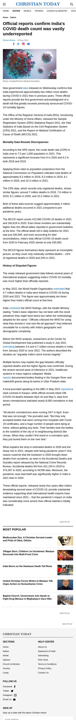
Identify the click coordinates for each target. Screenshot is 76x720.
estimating (9, 346)
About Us (42, 644)
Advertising (43, 653)
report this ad (65, 522)
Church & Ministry (57, 11)
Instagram (10, 692)
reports (7, 377)
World (27, 11)
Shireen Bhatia (9, 40)
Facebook (9, 684)
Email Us (9, 696)
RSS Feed (43, 657)
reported (66, 389)
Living (5, 670)
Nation (16, 11)
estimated (59, 288)
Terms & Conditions (47, 661)
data (25, 88)
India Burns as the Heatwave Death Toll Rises (27, 566)
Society (6, 665)
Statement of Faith (47, 648)
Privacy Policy (44, 665)
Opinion (39, 11)
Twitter (8, 688)
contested (14, 308)
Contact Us (43, 670)
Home (6, 11)
